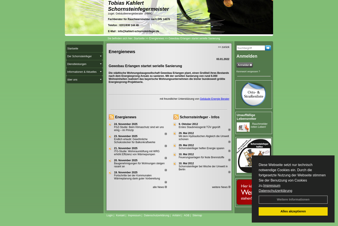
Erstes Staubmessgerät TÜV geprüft (199, 127)
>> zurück (223, 47)
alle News (160, 187)
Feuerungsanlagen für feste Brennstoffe (201, 157)
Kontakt (120, 215)
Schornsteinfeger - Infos (199, 117)
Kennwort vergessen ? (248, 71)
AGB (186, 215)
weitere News (221, 187)
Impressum (271, 185)
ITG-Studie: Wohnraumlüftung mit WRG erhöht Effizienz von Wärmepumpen (137, 153)
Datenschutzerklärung (275, 191)
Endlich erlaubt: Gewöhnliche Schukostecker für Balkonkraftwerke (134, 141)
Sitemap (197, 215)
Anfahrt (176, 215)
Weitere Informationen (293, 199)
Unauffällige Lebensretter (246, 116)
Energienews (125, 117)
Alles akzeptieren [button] (293, 211)
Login (109, 215)
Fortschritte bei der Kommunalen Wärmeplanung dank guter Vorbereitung (137, 177)
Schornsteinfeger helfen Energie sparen (201, 148)
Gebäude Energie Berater (214, 98)
